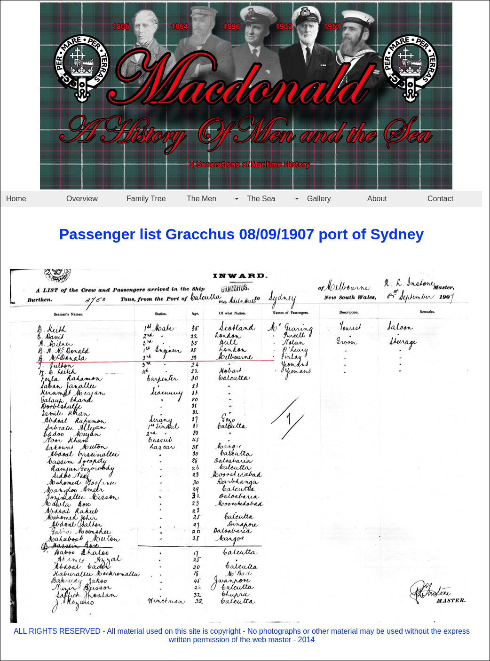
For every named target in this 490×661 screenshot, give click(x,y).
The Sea (261, 199)
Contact (440, 199)
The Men (201, 199)
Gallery (319, 199)
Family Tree (146, 199)
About (377, 199)
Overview (82, 199)
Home (16, 199)
